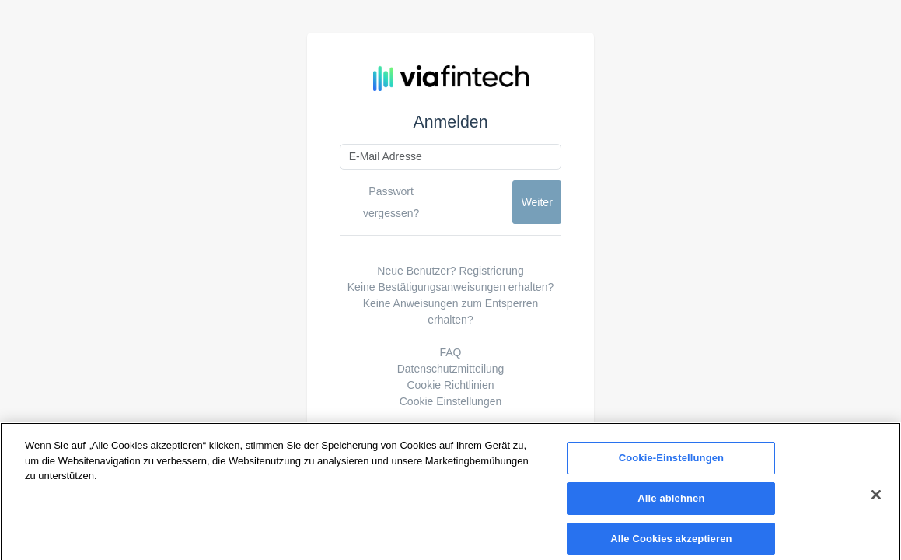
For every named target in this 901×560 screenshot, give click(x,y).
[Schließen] (876, 498)
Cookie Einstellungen (451, 401)
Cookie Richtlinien (450, 385)
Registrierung (491, 270)
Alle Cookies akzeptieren (671, 542)
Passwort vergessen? (391, 202)
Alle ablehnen (670, 502)
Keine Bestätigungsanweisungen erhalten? (450, 287)
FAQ (450, 352)
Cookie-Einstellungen (672, 461)
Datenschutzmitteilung (451, 368)
